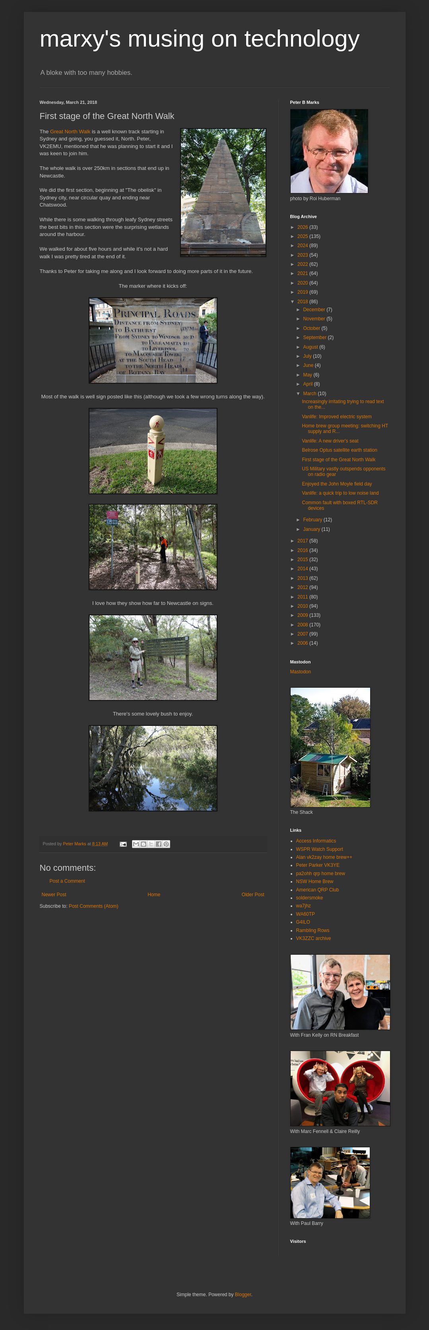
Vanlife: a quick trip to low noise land (340, 493)
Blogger (243, 1294)
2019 (303, 292)
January (312, 529)
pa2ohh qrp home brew (320, 873)
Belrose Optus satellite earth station (339, 450)
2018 (303, 301)
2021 (303, 273)
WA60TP (305, 914)
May (308, 375)
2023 (303, 255)
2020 (303, 283)
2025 (303, 236)
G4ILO (303, 922)
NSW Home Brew (315, 881)
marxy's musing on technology (200, 38)
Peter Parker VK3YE (318, 865)
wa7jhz (303, 906)
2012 (303, 587)
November (314, 319)
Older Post (253, 894)
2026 (303, 227)
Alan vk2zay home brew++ (324, 857)
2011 (303, 597)
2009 (303, 615)
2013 (303, 578)
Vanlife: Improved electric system (336, 416)
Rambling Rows (313, 930)
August (311, 347)
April (308, 384)
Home (154, 894)
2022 (303, 264)
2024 (303, 245)
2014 (303, 568)
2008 (303, 625)
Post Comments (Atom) (93, 906)
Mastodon (300, 672)
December (314, 309)
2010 (303, 606)
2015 (303, 559)
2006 (303, 643)
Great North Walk (70, 132)
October (312, 328)
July (308, 356)
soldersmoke (309, 898)
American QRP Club (317, 890)
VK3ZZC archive (313, 938)
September (315, 337)
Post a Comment (67, 881)
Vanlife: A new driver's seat (330, 441)
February (313, 520)
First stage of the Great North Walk (338, 459)
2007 (303, 634)
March (310, 393)
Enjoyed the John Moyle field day (337, 484)
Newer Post (54, 894)
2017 (303, 541)
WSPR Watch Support (319, 849)
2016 (303, 550)
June (308, 365)
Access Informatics (316, 841)
